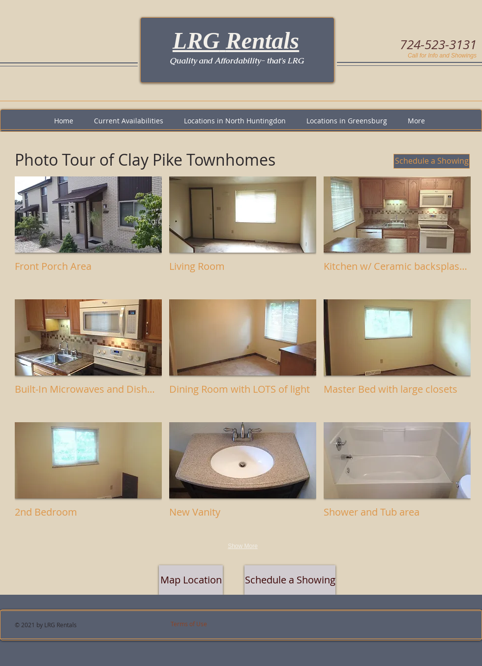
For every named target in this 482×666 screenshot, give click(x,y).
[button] (88, 234)
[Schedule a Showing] (431, 161)
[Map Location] (191, 580)
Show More (243, 546)
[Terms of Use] (203, 624)
